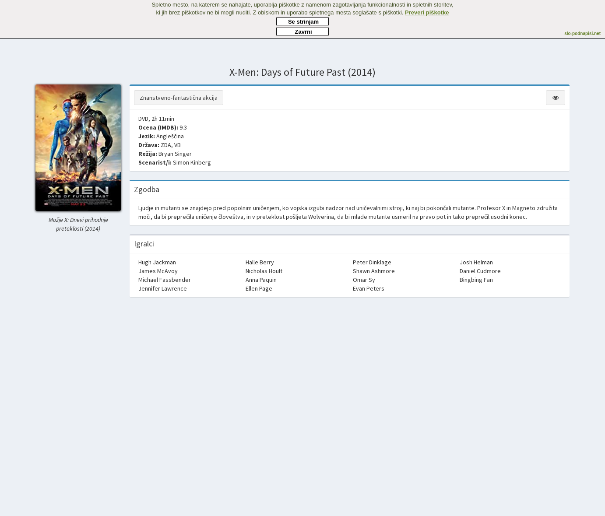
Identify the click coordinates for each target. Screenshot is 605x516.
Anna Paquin (261, 280)
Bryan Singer (175, 154)
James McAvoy (158, 271)
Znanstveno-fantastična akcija (179, 98)
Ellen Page (259, 288)
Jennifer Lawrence (162, 288)
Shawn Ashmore (374, 271)
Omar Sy (364, 280)
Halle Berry (260, 262)
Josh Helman (476, 262)
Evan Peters (368, 288)
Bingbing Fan (476, 280)
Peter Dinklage (372, 262)
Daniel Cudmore (480, 271)
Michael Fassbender (164, 280)
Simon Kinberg (192, 162)
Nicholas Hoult (264, 271)
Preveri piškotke (427, 12)
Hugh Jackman (157, 262)
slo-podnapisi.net (582, 33)
